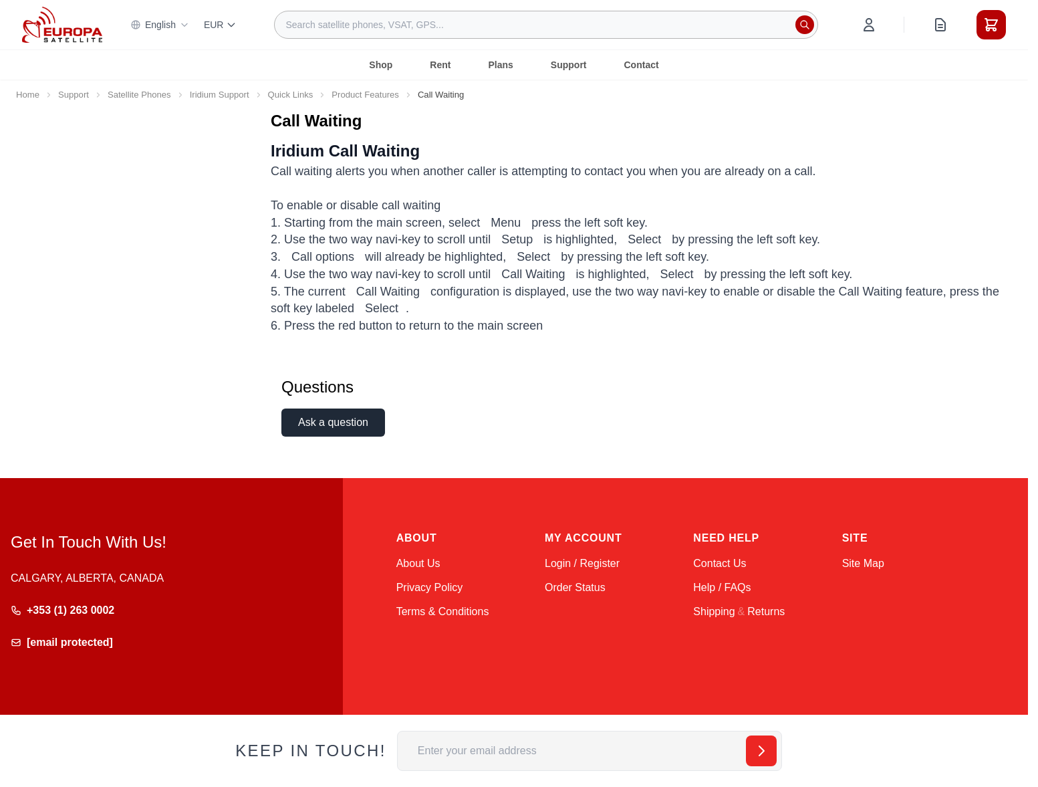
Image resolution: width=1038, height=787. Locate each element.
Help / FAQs (722, 587)
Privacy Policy (429, 587)
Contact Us (719, 563)
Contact (641, 65)
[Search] (804, 24)
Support (569, 65)
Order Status (575, 587)
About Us (418, 563)
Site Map (863, 563)
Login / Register (582, 563)
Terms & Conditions (442, 611)
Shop (380, 65)
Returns (766, 611)
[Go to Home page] (62, 24)
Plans (500, 65)
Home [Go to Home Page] (27, 95)
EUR (220, 24)
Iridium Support (219, 95)
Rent (440, 65)
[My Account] (869, 24)
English (159, 24)
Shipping (714, 611)
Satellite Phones (139, 95)
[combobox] (546, 25)
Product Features (365, 95)
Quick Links (290, 95)
